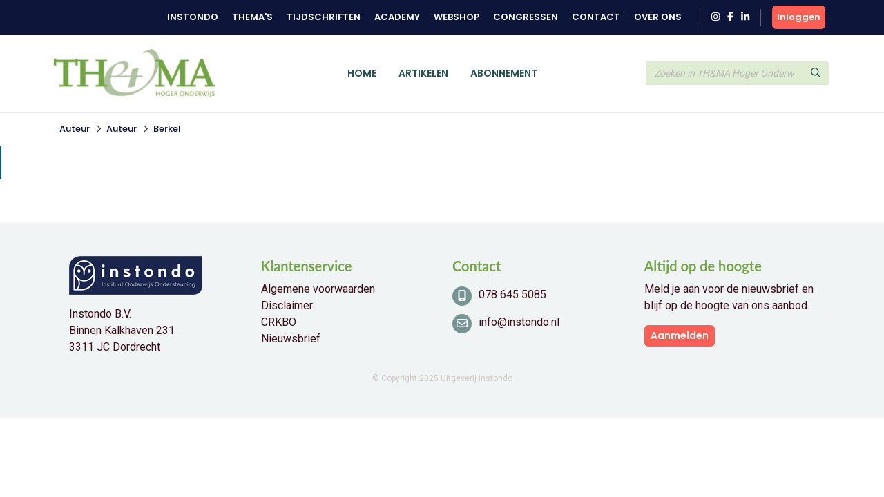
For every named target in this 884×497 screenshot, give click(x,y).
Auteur (74, 128)
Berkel (167, 128)
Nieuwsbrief (290, 338)
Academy (397, 16)
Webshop (456, 16)
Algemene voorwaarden (318, 288)
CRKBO (278, 322)
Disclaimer (287, 305)
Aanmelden (680, 335)
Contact (596, 16)
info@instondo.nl (519, 322)
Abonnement (503, 73)
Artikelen (423, 73)
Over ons (658, 16)
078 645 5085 (512, 294)
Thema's (252, 16)
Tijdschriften (324, 16)
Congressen (525, 16)
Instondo (192, 16)
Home (361, 73)
